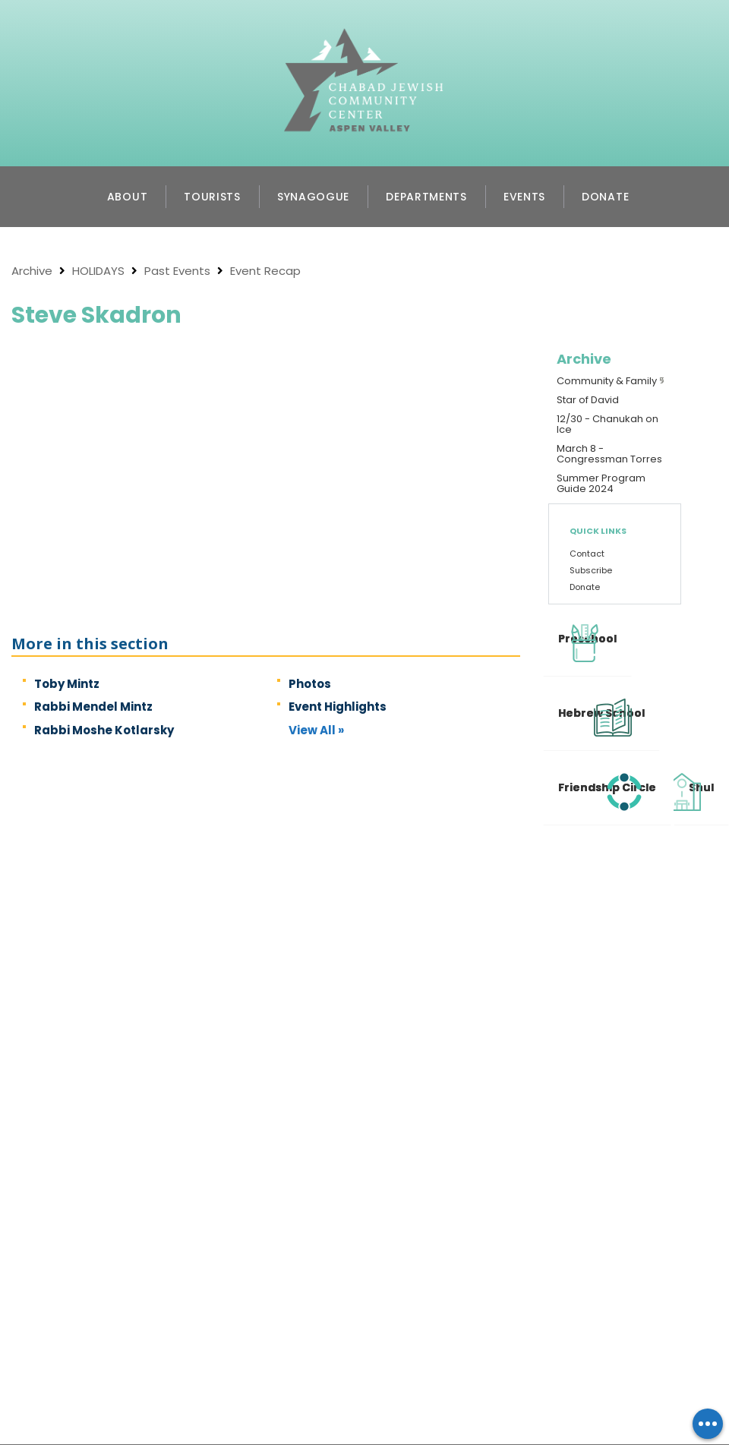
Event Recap (265, 271)
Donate (605, 196)
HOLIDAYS (98, 271)
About (127, 196)
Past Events (177, 271)
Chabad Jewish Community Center (364, 50)
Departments (426, 196)
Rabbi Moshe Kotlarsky (104, 730)
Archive (31, 271)
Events (524, 196)
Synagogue (313, 196)
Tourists (212, 196)
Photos (310, 684)
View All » (316, 730)
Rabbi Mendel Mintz (93, 707)
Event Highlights (338, 707)
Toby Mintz (66, 684)
